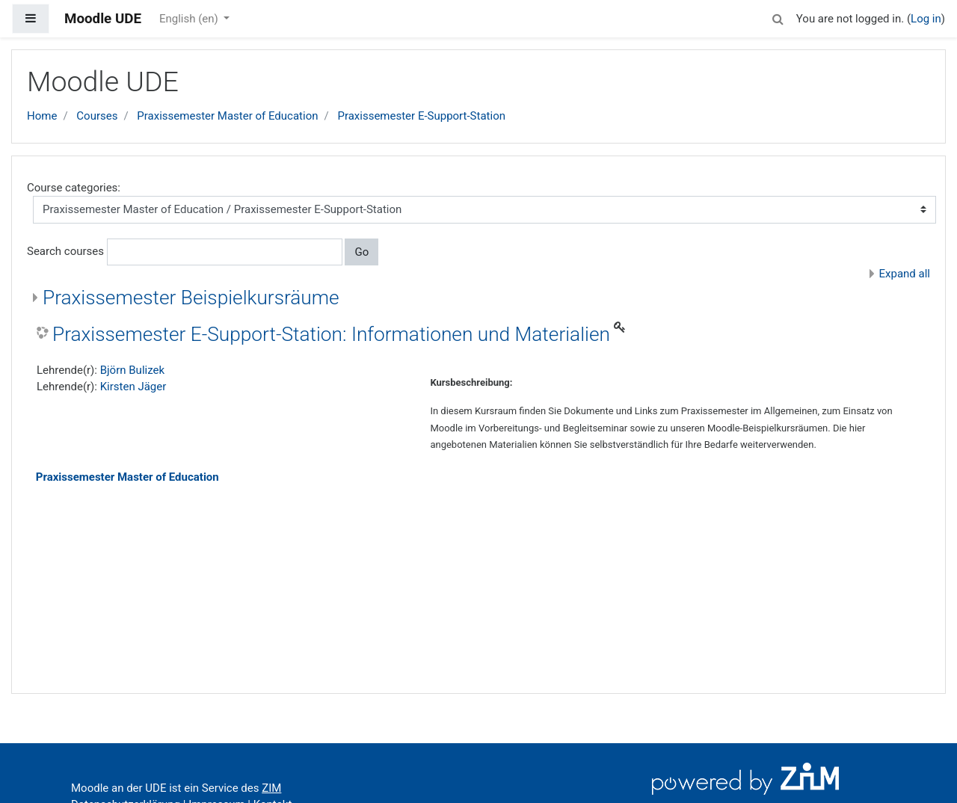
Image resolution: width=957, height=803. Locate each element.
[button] (778, 16)
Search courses (65, 251)
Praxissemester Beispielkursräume (191, 297)
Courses (96, 116)
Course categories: (73, 187)
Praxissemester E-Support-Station (421, 116)
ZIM (271, 788)
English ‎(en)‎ (190, 18)
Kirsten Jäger (133, 386)
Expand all (904, 273)
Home (42, 116)
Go (361, 252)
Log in (926, 18)
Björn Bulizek (132, 370)
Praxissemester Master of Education (227, 116)
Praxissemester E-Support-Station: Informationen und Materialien (331, 334)
